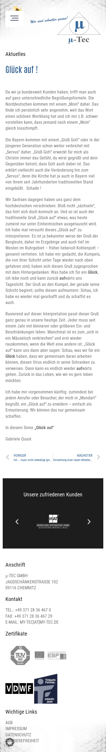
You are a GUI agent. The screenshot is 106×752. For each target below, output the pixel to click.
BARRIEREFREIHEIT (22, 740)
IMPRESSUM (16, 728)
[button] (17, 521)
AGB (9, 722)
